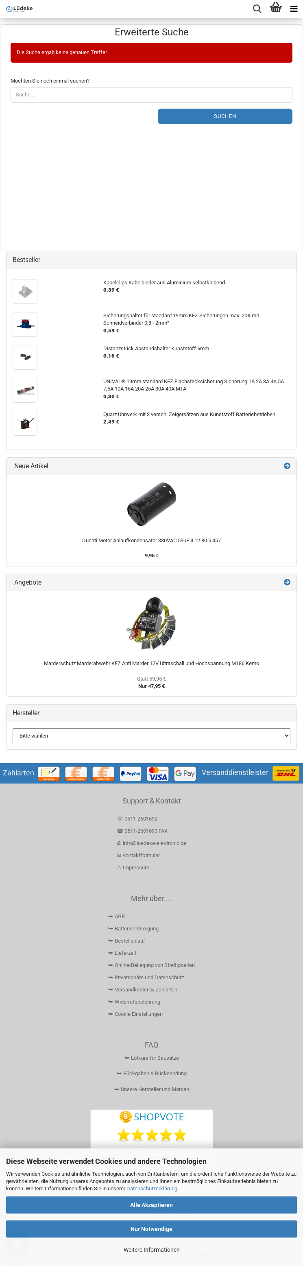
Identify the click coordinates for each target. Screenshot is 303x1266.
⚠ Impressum (133, 867)
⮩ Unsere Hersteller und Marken (151, 1089)
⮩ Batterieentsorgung (133, 928)
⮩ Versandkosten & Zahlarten (142, 990)
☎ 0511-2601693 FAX (143, 831)
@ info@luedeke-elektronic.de (151, 843)
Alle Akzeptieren (151, 1205)
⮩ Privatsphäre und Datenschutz (146, 977)
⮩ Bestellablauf (126, 941)
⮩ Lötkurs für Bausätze (151, 1058)
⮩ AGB (116, 916)
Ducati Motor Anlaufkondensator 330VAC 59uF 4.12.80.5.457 (151, 540)
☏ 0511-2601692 (137, 819)
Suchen (225, 116)
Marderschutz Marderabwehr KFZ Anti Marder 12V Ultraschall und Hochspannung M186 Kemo (151, 663)
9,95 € (152, 555)
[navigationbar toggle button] (294, 9)
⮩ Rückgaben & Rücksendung (152, 1073)
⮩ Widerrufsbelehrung (134, 1002)
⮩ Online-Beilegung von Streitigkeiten (151, 965)
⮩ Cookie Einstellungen (135, 1014)
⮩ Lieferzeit (122, 953)
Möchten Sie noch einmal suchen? (50, 81)
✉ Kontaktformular (138, 855)
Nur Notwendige (151, 1229)
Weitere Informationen (152, 1249)
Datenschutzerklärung (151, 1188)
